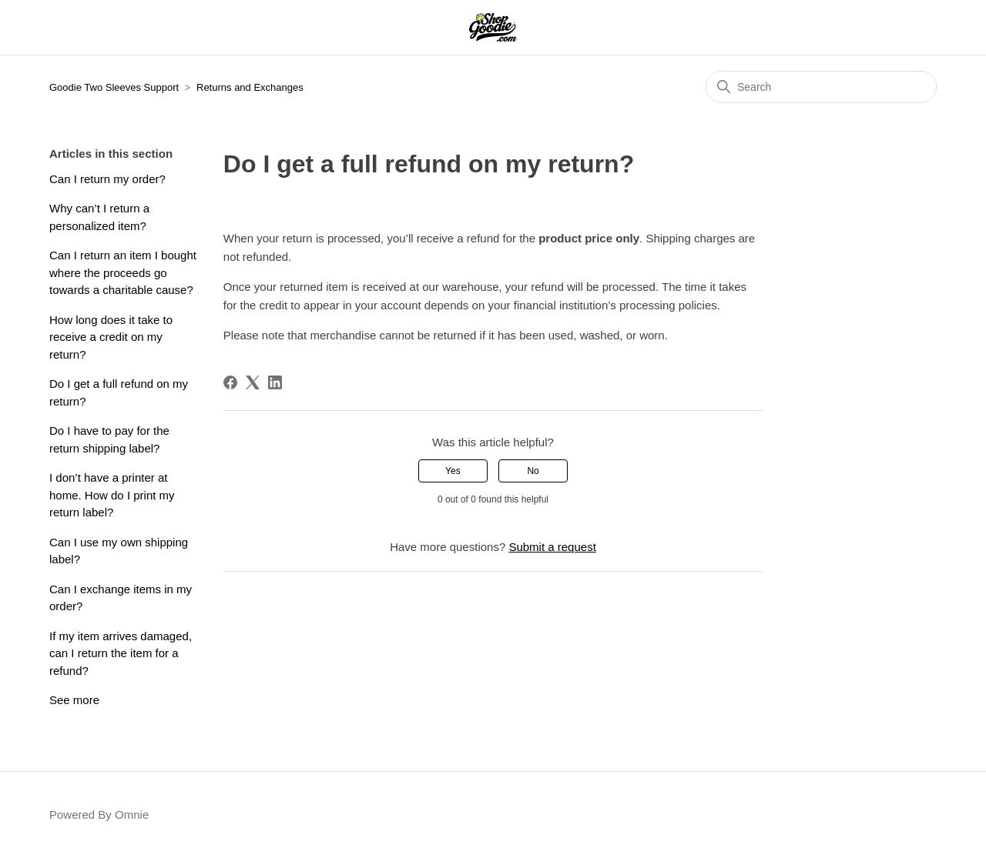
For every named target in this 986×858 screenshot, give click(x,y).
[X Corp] (253, 382)
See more (74, 699)
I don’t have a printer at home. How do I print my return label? (112, 495)
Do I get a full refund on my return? (118, 392)
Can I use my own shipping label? (118, 551)
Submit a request (551, 546)
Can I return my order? (107, 178)
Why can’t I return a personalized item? (99, 217)
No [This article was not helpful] (532, 471)
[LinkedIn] (275, 382)
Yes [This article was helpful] (453, 471)
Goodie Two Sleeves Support (114, 87)
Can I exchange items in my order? (120, 598)
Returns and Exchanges (250, 87)
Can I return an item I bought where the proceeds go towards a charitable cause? (122, 272)
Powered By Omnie (99, 814)
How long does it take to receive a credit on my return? (111, 337)
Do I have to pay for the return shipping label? (109, 439)
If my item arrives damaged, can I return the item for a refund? (120, 653)
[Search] (821, 87)
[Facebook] (230, 382)
